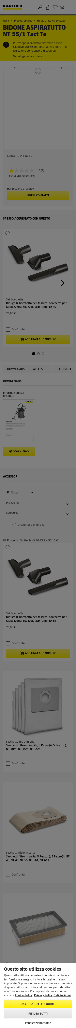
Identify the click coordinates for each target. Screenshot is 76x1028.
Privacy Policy (43, 995)
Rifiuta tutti (38, 1014)
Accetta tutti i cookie (38, 1004)
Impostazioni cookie (38, 1023)
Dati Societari (62, 995)
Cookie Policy (23, 995)
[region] (38, 995)
